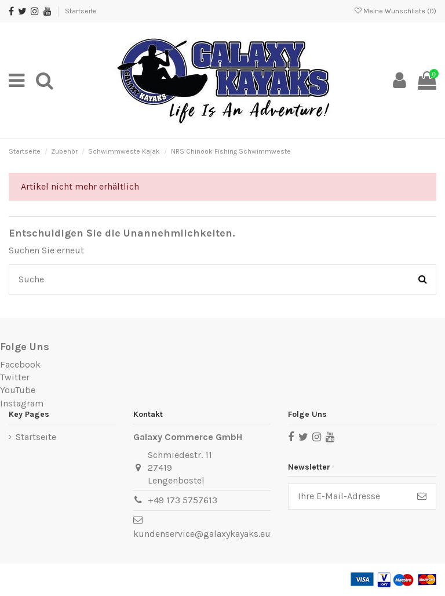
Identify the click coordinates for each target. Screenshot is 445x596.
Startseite (81, 11)
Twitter (15, 377)
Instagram (21, 403)
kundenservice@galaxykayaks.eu (202, 533)
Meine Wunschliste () (395, 11)
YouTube (17, 389)
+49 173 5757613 (182, 500)
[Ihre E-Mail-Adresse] (348, 496)
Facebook (20, 364)
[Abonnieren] (422, 496)
